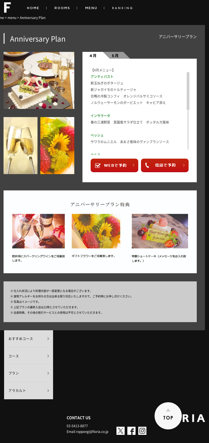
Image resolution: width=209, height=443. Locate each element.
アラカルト (17, 390)
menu (12, 17)
